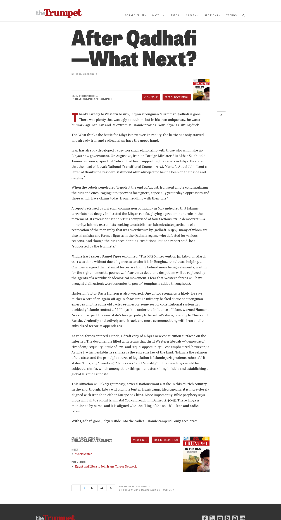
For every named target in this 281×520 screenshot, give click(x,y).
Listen (174, 15)
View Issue (151, 97)
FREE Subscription (177, 97)
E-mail (135, 486)
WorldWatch (83, 454)
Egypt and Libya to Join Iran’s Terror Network (106, 466)
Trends (231, 15)
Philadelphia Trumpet (92, 98)
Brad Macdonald (87, 74)
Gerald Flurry (136, 15)
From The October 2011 (86, 96)
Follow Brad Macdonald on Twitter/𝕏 (149, 489)
